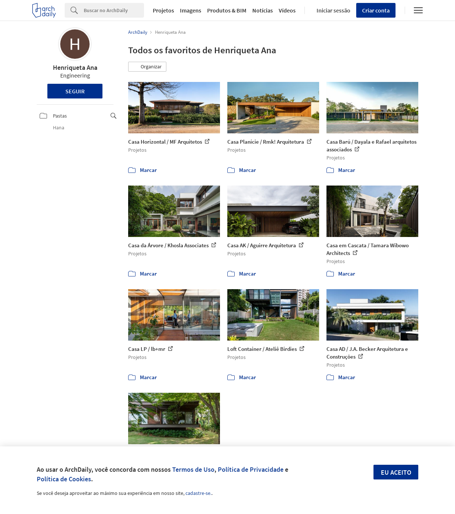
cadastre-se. (198, 493)
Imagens (190, 10)
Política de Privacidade (251, 469)
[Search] (114, 10)
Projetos (163, 10)
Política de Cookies (64, 479)
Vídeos (287, 10)
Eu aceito (396, 472)
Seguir (75, 91)
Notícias (262, 10)
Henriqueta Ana (75, 67)
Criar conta (376, 10)
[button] (147, 67)
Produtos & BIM (226, 10)
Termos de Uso (193, 469)
